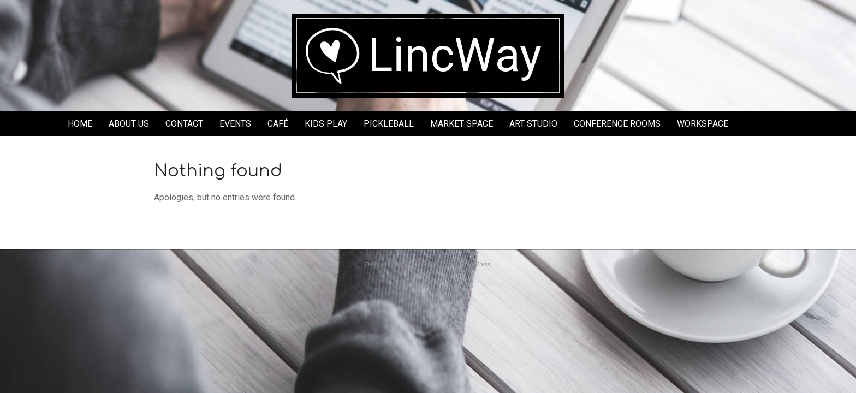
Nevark (416, 264)
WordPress (476, 264)
